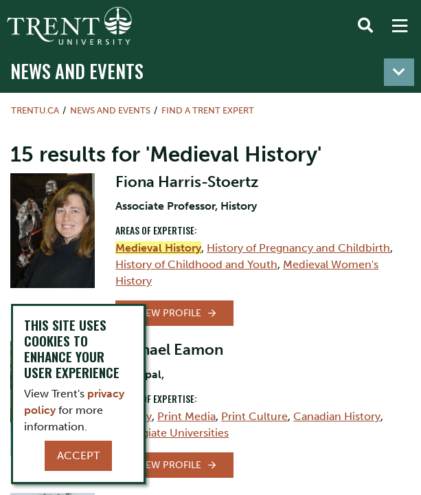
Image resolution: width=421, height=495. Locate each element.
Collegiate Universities (172, 432)
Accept (78, 455)
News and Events (77, 71)
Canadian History (336, 416)
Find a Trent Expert (207, 110)
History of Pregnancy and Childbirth (298, 247)
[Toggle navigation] (399, 72)
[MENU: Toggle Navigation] (399, 26)
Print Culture (254, 416)
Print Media (186, 416)
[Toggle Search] (365, 26)
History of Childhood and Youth (196, 264)
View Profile (169, 313)
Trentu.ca (35, 110)
